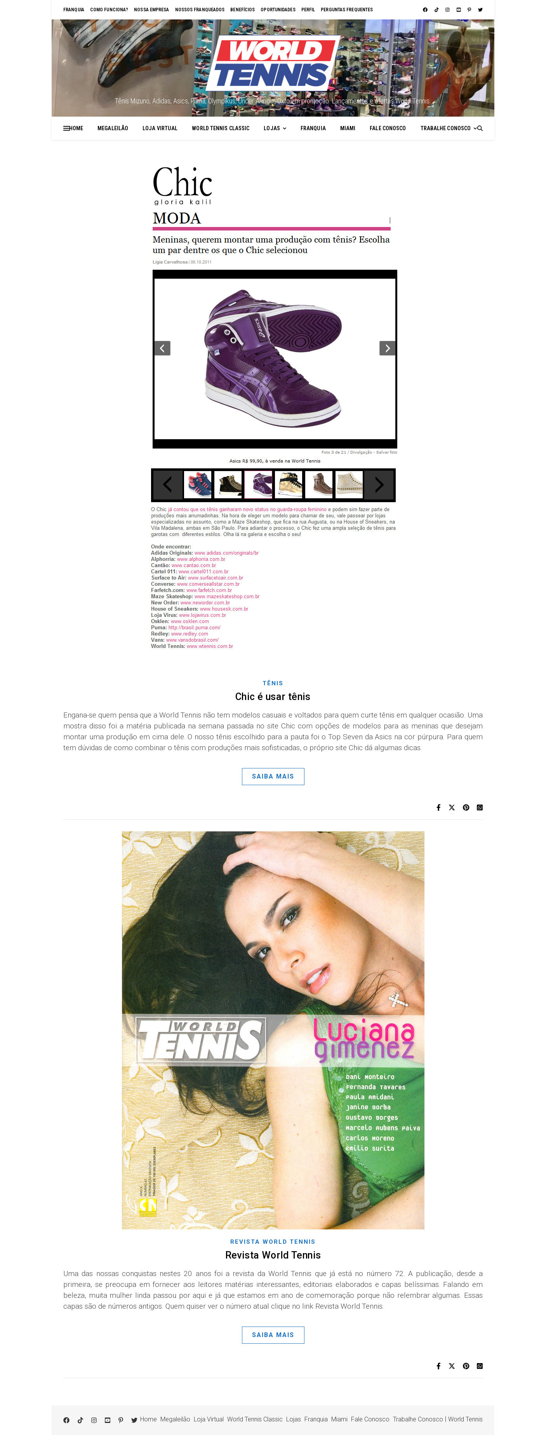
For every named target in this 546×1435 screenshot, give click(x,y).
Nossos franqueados (200, 9)
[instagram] (448, 9)
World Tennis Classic (220, 128)
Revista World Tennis (273, 1241)
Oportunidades (278, 9)
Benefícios (242, 9)
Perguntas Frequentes (347, 9)
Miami (348, 128)
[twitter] (480, 9)
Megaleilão (112, 128)
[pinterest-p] (470, 9)
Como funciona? (109, 9)
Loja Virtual (160, 128)
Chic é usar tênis (273, 696)
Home (76, 128)
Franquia (73, 9)
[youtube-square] (459, 9)
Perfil (308, 9)
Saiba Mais (273, 776)
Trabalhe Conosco (446, 128)
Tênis (273, 683)
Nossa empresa (151, 9)
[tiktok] (437, 9)
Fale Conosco (388, 128)
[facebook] (426, 9)
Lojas (272, 128)
